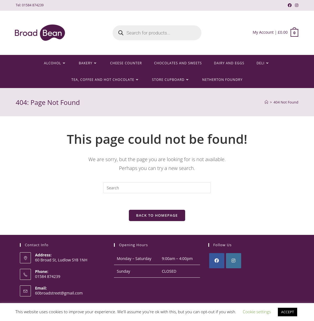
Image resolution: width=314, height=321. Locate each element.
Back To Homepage (157, 215)
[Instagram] (233, 260)
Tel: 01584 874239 (30, 5)
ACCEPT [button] (287, 311)
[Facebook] (216, 260)
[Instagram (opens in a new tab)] (295, 5)
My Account (263, 32)
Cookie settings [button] (257, 311)
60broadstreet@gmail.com (59, 293)
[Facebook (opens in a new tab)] (289, 5)
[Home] (266, 102)
